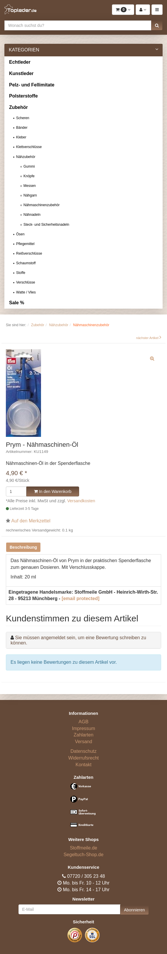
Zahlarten (83, 734)
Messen (29, 186)
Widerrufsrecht (83, 757)
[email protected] (80, 598)
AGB (83, 721)
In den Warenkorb (52, 491)
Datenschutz (84, 751)
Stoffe (20, 273)
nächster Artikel (147, 338)
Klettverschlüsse (29, 147)
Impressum (83, 728)
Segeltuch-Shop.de (83, 854)
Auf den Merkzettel (30, 520)
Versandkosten (81, 500)
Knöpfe (29, 176)
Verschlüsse (25, 282)
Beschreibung (23, 547)
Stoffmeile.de (83, 847)
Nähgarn (30, 195)
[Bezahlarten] (83, 807)
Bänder (22, 128)
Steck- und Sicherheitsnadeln (46, 225)
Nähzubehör (25, 157)
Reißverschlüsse (29, 253)
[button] (157, 25)
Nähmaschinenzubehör (41, 205)
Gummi (29, 166)
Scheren (22, 118)
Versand (83, 741)
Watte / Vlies (26, 292)
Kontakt (83, 764)
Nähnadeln (31, 215)
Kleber (21, 137)
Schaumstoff (25, 263)
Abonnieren (134, 910)
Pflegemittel (25, 244)
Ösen (20, 234)
